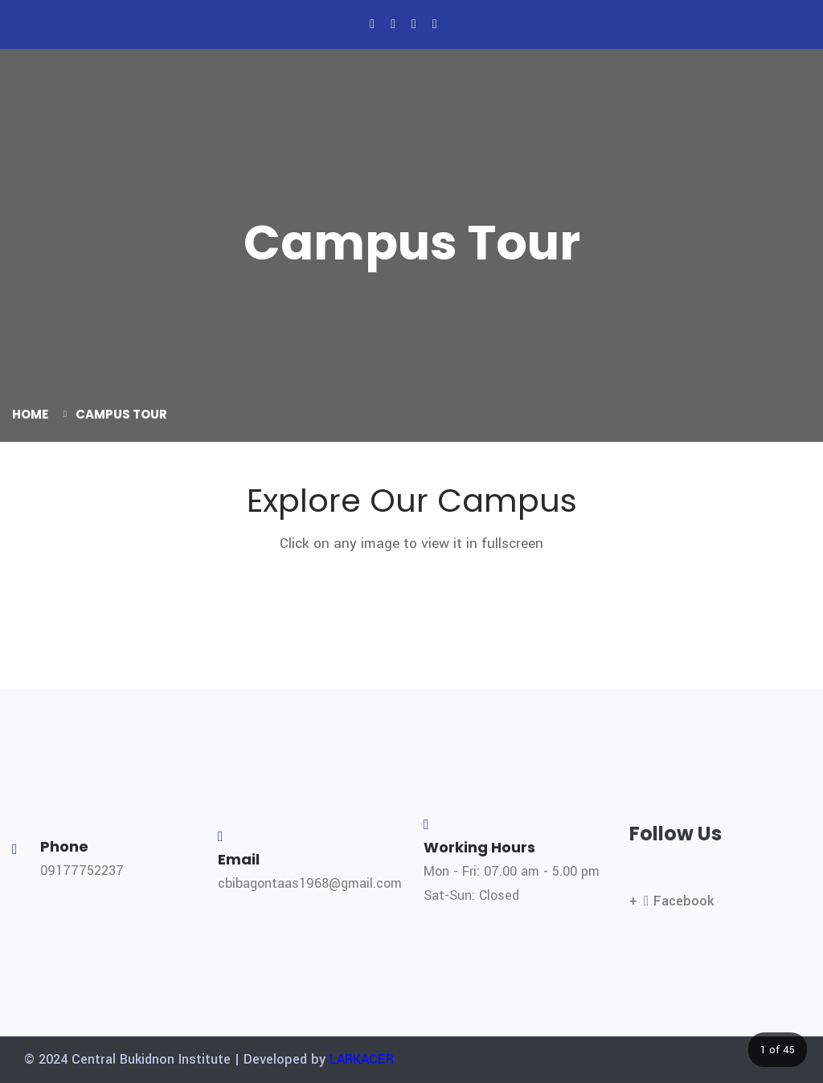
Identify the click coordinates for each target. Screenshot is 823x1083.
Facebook (679, 901)
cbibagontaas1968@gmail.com (310, 883)
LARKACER (362, 1059)
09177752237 (82, 870)
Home (30, 414)
